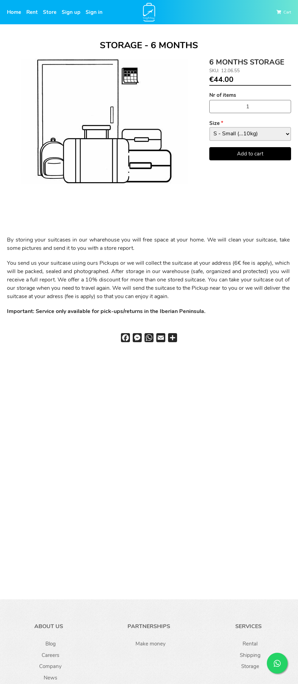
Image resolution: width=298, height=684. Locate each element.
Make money (150, 643)
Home (14, 12)
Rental (250, 643)
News (50, 677)
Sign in (94, 12)
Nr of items (222, 95)
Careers (50, 655)
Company (50, 666)
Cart (287, 12)
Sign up (71, 12)
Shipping (250, 655)
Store (49, 12)
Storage (250, 666)
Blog (50, 643)
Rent (32, 12)
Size (214, 123)
